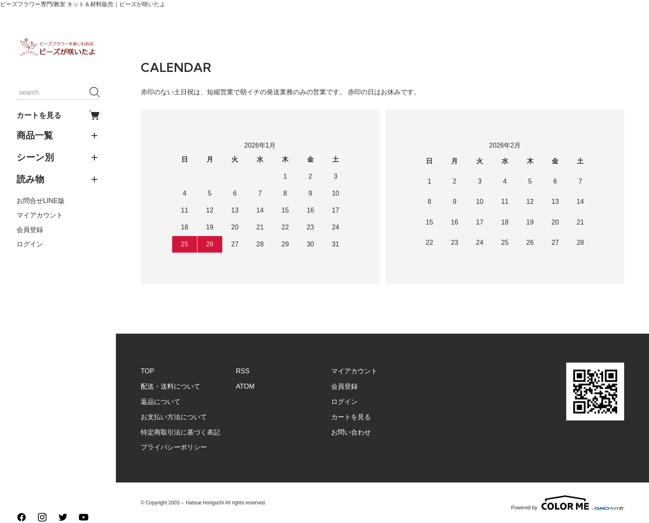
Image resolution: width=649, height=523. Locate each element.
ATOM (245, 386)
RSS (243, 371)
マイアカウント (40, 215)
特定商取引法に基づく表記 (180, 432)
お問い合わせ (351, 432)
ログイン (30, 244)
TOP (147, 371)
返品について (160, 401)
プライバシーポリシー (174, 447)
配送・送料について (170, 386)
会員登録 (30, 229)
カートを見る (58, 115)
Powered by (567, 502)
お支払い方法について (174, 416)
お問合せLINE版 (41, 200)
